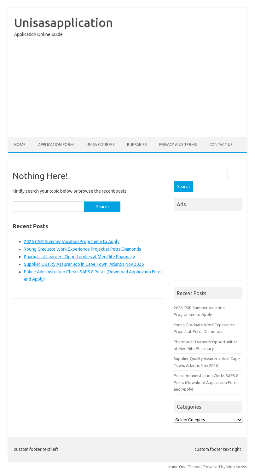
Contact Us (220, 145)
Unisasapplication (63, 22)
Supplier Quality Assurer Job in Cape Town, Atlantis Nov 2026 (84, 264)
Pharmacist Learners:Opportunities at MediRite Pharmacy (79, 256)
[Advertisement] (127, 89)
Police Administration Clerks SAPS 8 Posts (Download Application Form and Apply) (206, 382)
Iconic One (177, 466)
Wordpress (236, 466)
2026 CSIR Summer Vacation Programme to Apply (71, 241)
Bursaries (137, 145)
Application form (56, 145)
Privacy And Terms (178, 145)
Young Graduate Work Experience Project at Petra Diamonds (82, 249)
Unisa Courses (100, 145)
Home (20, 145)
